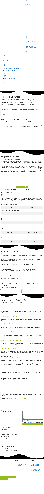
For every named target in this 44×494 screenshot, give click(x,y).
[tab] (11, 207)
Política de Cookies (35, 465)
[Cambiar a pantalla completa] (6, 478)
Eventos (26, 3)
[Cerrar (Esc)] (14, 478)
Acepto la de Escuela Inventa (33, 422)
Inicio (25, 0)
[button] (33, 22)
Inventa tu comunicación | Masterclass (33, 38)
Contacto (26, 7)
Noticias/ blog (27, 4)
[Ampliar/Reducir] (2, 478)
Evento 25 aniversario (30, 46)
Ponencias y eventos (30, 43)
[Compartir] (10, 478)
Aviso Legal (34, 467)
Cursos (25, 1)
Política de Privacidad (36, 466)
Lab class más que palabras (31, 47)
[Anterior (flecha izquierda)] (2, 479)
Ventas (27, 42)
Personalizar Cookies (36, 463)
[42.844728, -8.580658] (33, 431)
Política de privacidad (31, 422)
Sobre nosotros (27, 5)
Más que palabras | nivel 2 (31, 41)
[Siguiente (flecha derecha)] (6, 479)
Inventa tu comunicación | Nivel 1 (32, 40)
